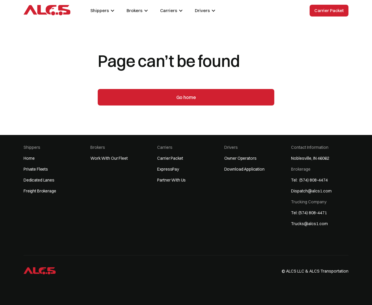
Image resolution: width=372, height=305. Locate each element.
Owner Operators (240, 158)
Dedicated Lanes (39, 180)
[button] (102, 10)
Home (29, 158)
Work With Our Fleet (108, 158)
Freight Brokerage (40, 191)
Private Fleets (36, 169)
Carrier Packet (329, 10)
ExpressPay (168, 169)
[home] (47, 10)
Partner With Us (171, 180)
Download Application (244, 169)
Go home (186, 97)
